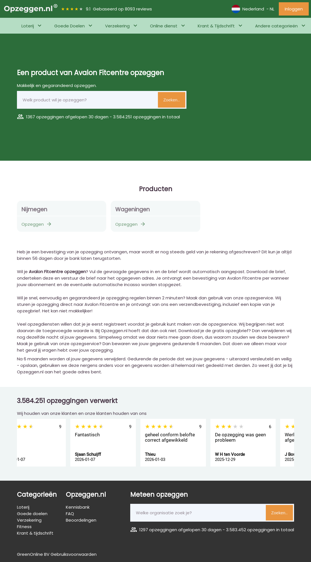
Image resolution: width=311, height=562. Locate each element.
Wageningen (132, 211)
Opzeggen (36, 226)
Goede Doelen (69, 26)
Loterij (27, 26)
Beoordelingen (81, 520)
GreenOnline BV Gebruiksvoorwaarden (57, 554)
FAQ (70, 514)
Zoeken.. (171, 99)
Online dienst (163, 26)
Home (10, 41)
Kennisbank (78, 507)
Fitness (28, 41)
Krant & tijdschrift (35, 533)
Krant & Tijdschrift (216, 26)
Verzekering (117, 26)
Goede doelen (32, 514)
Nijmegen (34, 211)
